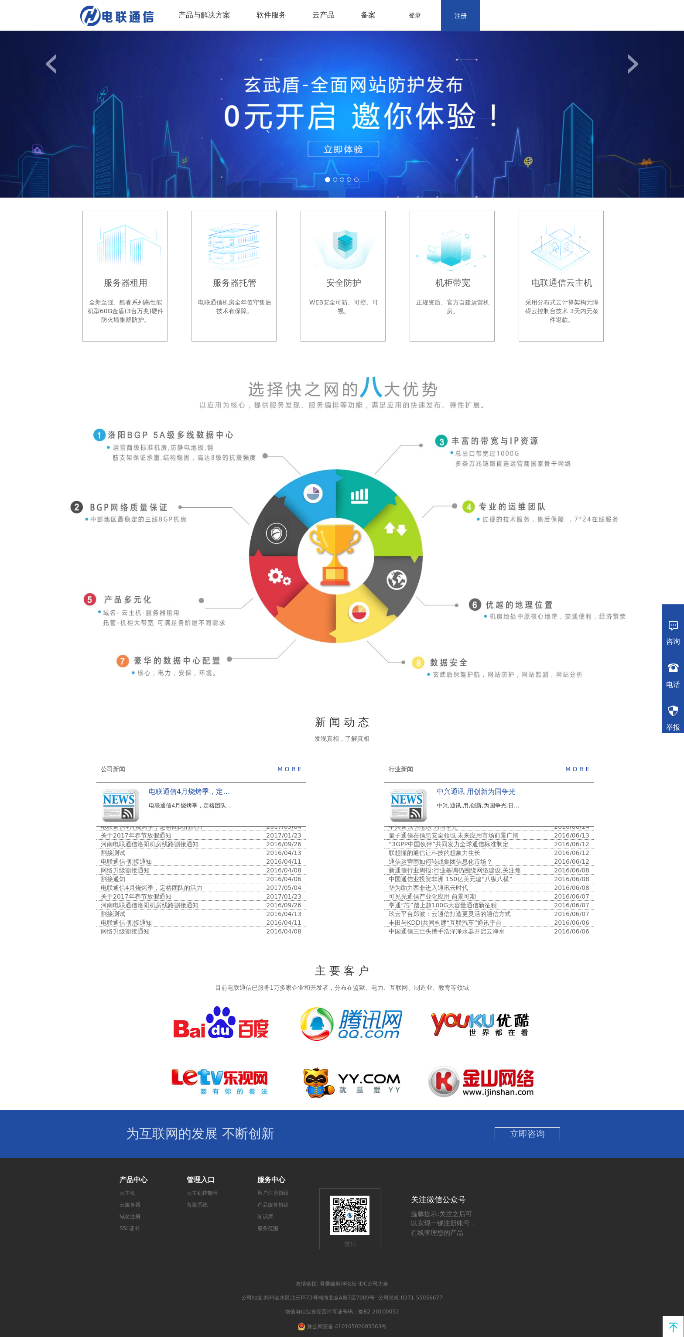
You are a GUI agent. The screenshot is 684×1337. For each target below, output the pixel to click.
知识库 (265, 1217)
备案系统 (197, 1205)
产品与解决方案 (204, 15)
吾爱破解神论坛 (338, 1284)
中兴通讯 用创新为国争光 (476, 791)
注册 (461, 15)
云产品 (323, 15)
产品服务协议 (273, 1205)
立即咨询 (527, 1133)
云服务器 (130, 1205)
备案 (368, 15)
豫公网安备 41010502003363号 (347, 1326)
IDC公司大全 (373, 1284)
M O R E (289, 769)
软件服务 (271, 15)
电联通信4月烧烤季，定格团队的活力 (207, 791)
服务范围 (267, 1228)
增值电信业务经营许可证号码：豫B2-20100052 (342, 1312)
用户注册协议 (273, 1193)
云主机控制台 (202, 1193)
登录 (415, 15)
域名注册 (130, 1217)
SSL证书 (130, 1228)
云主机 (127, 1193)
